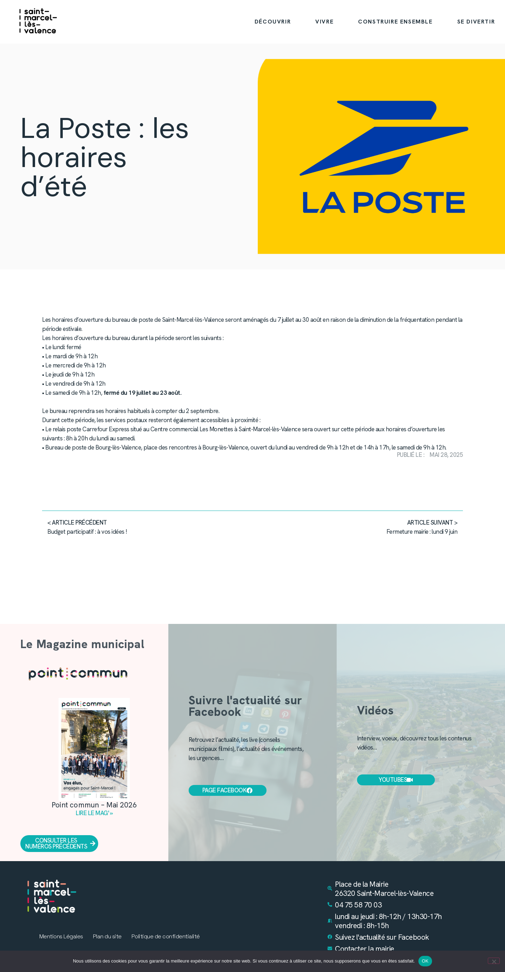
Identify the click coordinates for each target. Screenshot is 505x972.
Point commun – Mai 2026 (94, 805)
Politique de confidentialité (166, 936)
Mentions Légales (61, 936)
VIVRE (324, 21)
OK (425, 961)
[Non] (494, 961)
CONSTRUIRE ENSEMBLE (395, 21)
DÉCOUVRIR (273, 21)
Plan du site (107, 936)
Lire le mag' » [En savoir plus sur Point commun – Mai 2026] (94, 813)
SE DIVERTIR (476, 21)
